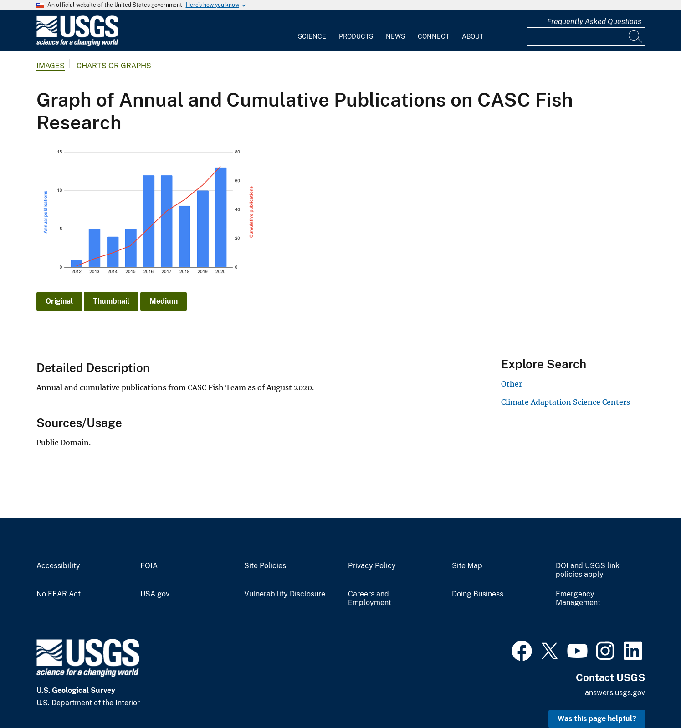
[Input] (586, 36)
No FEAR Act (58, 594)
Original (59, 301)
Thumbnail (111, 301)
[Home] (77, 44)
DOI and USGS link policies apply (588, 570)
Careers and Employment (369, 598)
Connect (433, 36)
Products (356, 36)
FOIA (149, 566)
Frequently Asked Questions (594, 21)
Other (511, 383)
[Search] (636, 36)
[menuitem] (312, 30)
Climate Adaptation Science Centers (565, 402)
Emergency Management (578, 598)
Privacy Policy (372, 566)
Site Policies (265, 566)
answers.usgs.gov (615, 692)
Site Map (467, 566)
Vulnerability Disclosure (284, 594)
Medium (163, 301)
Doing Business (477, 594)
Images (50, 65)
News (395, 36)
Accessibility (58, 566)
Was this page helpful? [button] (597, 718)
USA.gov (154, 594)
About (472, 36)
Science (312, 36)
